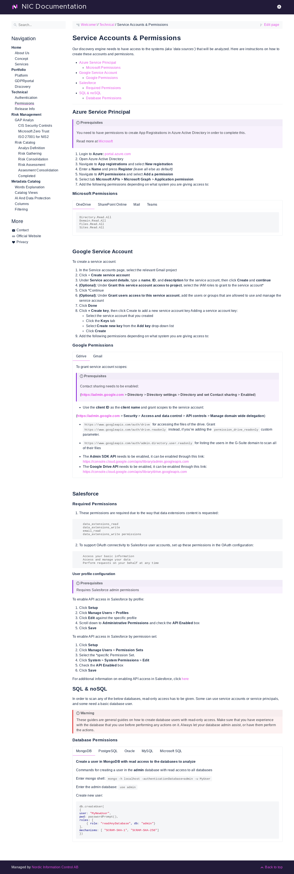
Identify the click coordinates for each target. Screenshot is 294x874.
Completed (26, 176)
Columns (22, 204)
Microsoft (105, 141)
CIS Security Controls (35, 125)
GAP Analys (24, 120)
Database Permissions (104, 98)
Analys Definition (31, 148)
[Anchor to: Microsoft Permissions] (121, 193)
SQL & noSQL (90, 93)
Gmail (98, 356)
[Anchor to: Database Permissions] (121, 740)
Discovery (23, 86)
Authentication (26, 97)
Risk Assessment (31, 165)
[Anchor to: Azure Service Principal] (135, 112)
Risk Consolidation (33, 159)
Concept (21, 59)
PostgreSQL (108, 751)
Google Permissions (102, 78)
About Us (22, 53)
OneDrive (83, 204)
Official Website (29, 236)
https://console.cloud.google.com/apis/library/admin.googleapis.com (136, 461)
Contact (23, 230)
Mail (136, 204)
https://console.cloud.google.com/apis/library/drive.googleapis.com (135, 471)
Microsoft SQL (171, 751)
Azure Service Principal (97, 62)
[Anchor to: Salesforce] (103, 494)
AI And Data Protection (32, 198)
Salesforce (87, 83)
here (185, 679)
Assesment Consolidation (38, 170)
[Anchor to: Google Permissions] (117, 345)
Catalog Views (26, 192)
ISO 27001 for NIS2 (33, 137)
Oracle (130, 751)
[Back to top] (271, 867)
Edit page (271, 24)
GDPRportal (24, 81)
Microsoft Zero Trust (33, 131)
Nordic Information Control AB (55, 867)
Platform (21, 75)
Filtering (21, 209)
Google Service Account (98, 72)
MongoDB (84, 751)
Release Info (25, 109)
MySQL (147, 751)
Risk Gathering (30, 153)
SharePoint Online (112, 204)
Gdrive (81, 356)
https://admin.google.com (102, 394)
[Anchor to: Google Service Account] (137, 251)
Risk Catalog (25, 142)
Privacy (22, 242)
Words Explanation (30, 187)
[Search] (38, 25)
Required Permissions (103, 88)
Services (22, 64)
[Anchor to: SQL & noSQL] (112, 688)
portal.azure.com (118, 154)
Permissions (24, 103)
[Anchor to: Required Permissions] (121, 503)
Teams (152, 204)
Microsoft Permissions (103, 67)
